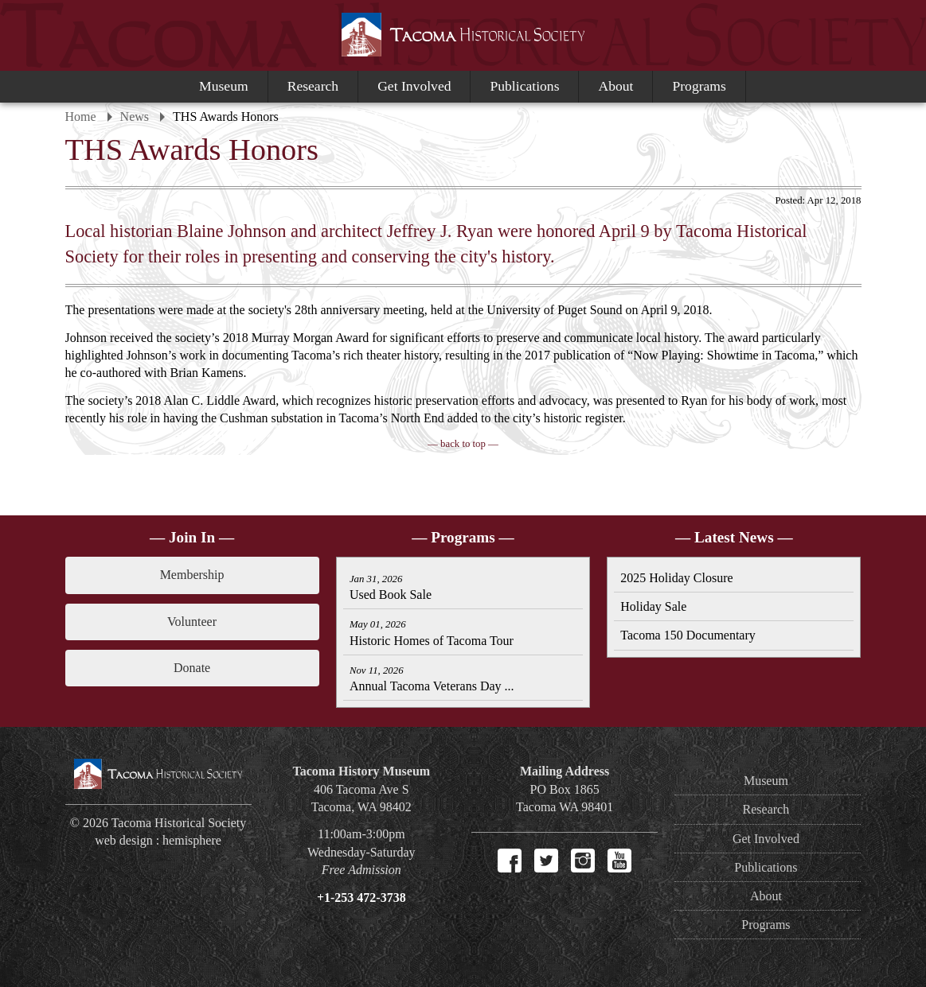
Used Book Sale (391, 587)
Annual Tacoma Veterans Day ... (432, 679)
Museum (223, 86)
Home (80, 116)
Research (312, 86)
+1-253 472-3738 (361, 897)
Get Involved (414, 86)
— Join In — (192, 537)
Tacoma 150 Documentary (687, 635)
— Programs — (463, 537)
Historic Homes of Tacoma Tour (432, 633)
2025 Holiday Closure (676, 578)
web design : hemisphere (158, 840)
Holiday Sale (653, 606)
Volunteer (192, 621)
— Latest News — (734, 537)
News (134, 116)
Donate (192, 667)
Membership (192, 574)
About (615, 86)
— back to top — (463, 443)
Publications (524, 86)
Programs (698, 86)
